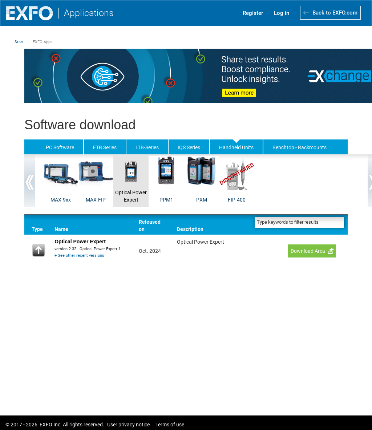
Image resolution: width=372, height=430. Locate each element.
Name (61, 229)
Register (253, 13)
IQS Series (189, 147)
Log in (281, 13)
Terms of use (169, 424)
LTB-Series (147, 147)
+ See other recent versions (79, 255)
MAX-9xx (60, 200)
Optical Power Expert (131, 196)
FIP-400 (237, 200)
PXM (201, 200)
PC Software (60, 147)
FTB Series (105, 147)
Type (37, 229)
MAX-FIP (96, 200)
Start (19, 42)
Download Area (308, 251)
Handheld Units (236, 147)
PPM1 (166, 200)
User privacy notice (128, 424)
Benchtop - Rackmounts (299, 147)
